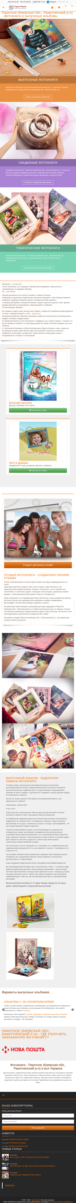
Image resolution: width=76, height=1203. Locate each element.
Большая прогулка (20, 402)
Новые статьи (12, 1149)
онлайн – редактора (33, 314)
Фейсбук (9, 1185)
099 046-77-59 (38, 2)
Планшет (63, 1014)
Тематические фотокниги (38, 248)
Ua (66, 6)
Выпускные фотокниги (38, 79)
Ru (72, 6)
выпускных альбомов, (56, 1201)
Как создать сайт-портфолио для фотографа (29, 1156)
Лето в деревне (18, 462)
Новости (8, 1133)
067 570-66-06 (25, 2)
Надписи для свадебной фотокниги (25, 1174)
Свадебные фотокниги (38, 162)
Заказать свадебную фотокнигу (38, 182)
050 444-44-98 (13, 2)
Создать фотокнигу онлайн (38, 565)
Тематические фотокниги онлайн (38, 268)
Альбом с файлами (33, 1014)
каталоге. (26, 1011)
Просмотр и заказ (38, 410)
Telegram (52, 2)
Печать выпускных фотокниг (38, 97)
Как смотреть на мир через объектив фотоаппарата (32, 1165)
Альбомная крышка (50, 1014)
